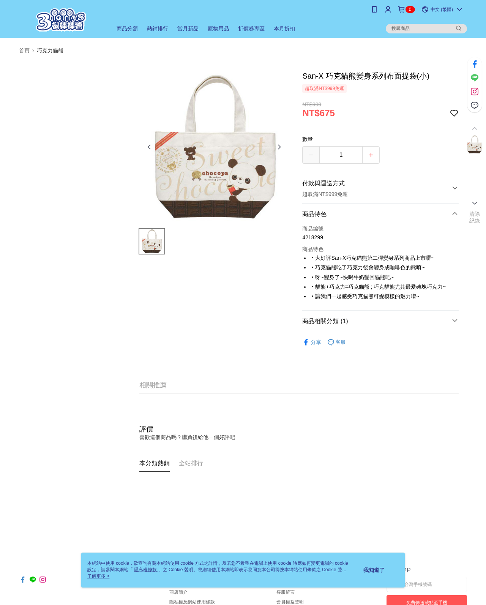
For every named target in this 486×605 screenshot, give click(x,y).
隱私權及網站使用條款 (192, 602)
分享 (311, 342)
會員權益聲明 (290, 602)
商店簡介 (178, 592)
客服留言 (285, 592)
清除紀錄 (474, 217)
